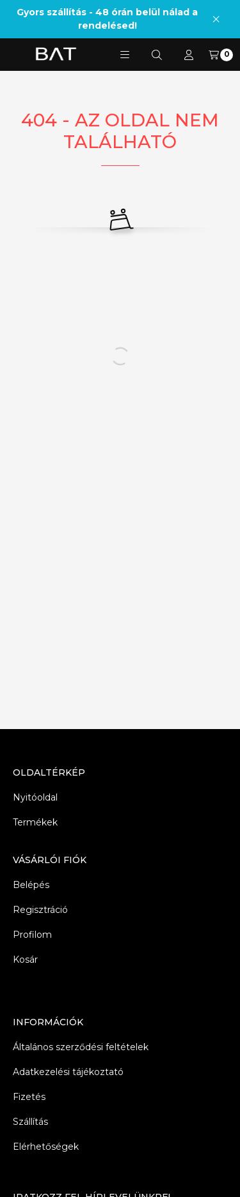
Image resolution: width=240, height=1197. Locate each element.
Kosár (25, 959)
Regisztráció (40, 909)
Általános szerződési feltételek (80, 1047)
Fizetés (29, 1097)
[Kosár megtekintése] (221, 55)
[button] (125, 55)
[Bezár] (216, 19)
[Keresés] (157, 55)
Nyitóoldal (35, 797)
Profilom (32, 934)
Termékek (35, 822)
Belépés (31, 885)
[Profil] (189, 55)
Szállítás (30, 1121)
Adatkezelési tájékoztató (68, 1072)
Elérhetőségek (46, 1146)
